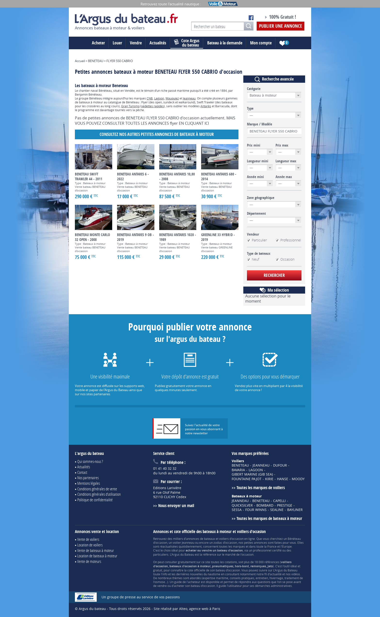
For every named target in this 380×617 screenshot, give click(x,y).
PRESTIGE (284, 505)
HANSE (282, 479)
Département (256, 213)
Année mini (255, 176)
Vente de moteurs (89, 561)
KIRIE (269, 479)
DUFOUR (280, 465)
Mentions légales (88, 483)
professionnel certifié (267, 550)
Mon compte (261, 43)
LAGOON (256, 470)
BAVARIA (238, 470)
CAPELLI (279, 501)
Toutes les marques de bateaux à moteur (269, 518)
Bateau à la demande (224, 43)
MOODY (298, 479)
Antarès (205, 106)
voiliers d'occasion (231, 539)
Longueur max (286, 161)
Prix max (282, 145)
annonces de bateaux (200, 539)
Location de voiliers (90, 545)
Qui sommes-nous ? (90, 461)
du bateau (186, 43)
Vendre (136, 43)
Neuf (253, 259)
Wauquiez (172, 98)
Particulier (257, 240)
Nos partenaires (88, 477)
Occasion (285, 259)
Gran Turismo (130, 106)
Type (250, 108)
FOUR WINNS (256, 510)
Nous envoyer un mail (176, 505)
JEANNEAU (261, 465)
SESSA (237, 510)
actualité (276, 574)
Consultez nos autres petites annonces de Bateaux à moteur (157, 134)
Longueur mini (257, 161)
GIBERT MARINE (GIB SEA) (252, 474)
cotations (231, 562)
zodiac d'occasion (225, 542)
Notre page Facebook (251, 17)
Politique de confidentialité (95, 499)
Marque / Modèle (259, 124)
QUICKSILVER (242, 505)
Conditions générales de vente (97, 489)
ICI (207, 123)
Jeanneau (189, 98)
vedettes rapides (152, 106)
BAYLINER (295, 510)
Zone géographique (260, 197)
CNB (150, 98)
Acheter (98, 43)
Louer (117, 43)
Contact (82, 472)
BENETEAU (240, 465)
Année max (284, 176)
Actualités (158, 43)
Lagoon (159, 98)
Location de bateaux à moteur (97, 556)
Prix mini (253, 145)
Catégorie (254, 88)
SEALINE (277, 510)
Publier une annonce (280, 26)
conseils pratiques (242, 578)
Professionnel (288, 240)
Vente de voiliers (88, 539)
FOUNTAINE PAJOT (246, 479)
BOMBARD (264, 505)
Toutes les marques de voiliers (261, 487)
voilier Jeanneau (183, 542)
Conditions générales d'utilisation (99, 494)
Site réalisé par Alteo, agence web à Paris (187, 608)
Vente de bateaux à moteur (95, 550)
